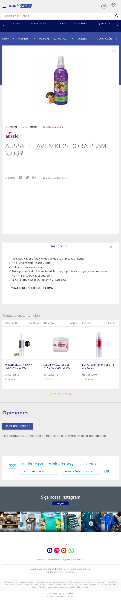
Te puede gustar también (56, 178)
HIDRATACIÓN (104, 39)
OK (107, 471)
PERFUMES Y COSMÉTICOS (53, 39)
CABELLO (82, 39)
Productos (24, 39)
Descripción (80, 246)
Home (5, 39)
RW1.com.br (71, 596)
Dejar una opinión (17, 426)
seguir (60, 503)
